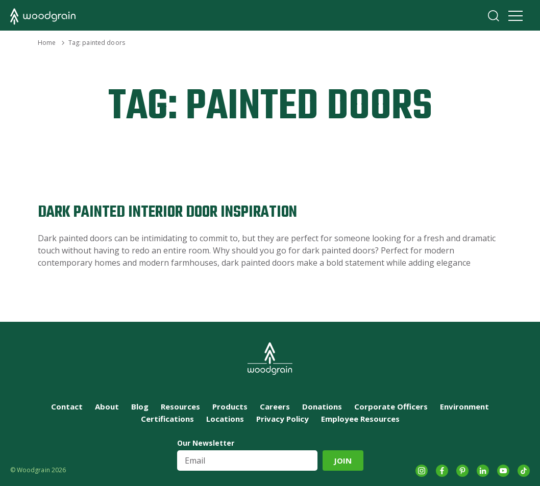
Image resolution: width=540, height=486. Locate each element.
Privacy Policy (282, 419)
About (107, 406)
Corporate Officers (391, 406)
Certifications (167, 419)
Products (230, 406)
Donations (322, 406)
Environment (464, 406)
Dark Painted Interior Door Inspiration (167, 212)
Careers (275, 406)
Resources (180, 406)
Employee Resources (360, 419)
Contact (67, 406)
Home (47, 42)
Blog (140, 406)
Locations (225, 419)
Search (493, 15)
